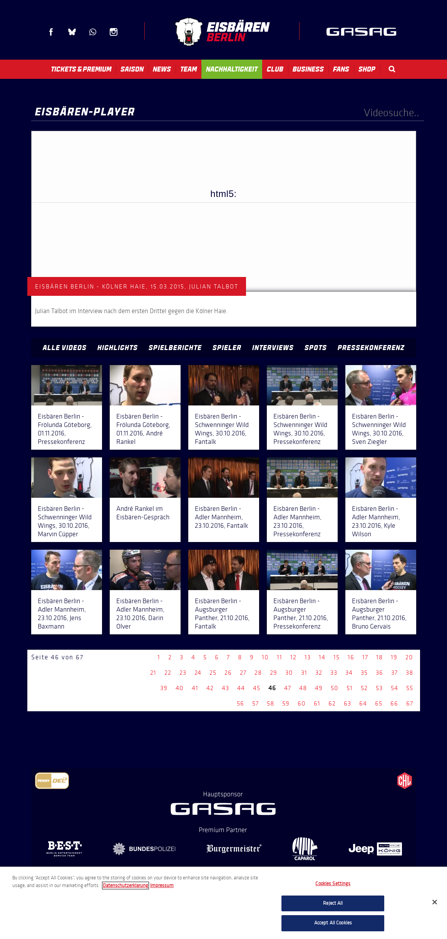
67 (409, 703)
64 (363, 703)
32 (318, 673)
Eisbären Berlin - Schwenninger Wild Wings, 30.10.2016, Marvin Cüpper (65, 521)
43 (225, 688)
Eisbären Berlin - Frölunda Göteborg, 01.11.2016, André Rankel (143, 429)
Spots (316, 348)
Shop (366, 69)
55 (409, 688)
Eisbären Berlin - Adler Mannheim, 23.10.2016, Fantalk (221, 517)
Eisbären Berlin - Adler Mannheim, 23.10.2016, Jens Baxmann (62, 613)
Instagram (113, 32)
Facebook (51, 32)
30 (289, 673)
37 (394, 673)
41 (195, 688)
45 (256, 688)
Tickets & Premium (81, 69)
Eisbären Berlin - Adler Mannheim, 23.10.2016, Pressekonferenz (297, 521)
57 (255, 703)
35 (364, 673)
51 (350, 688)
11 (279, 657)
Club (275, 69)
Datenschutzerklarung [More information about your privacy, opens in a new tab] (125, 885)
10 (265, 657)
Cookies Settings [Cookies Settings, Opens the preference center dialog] (332, 884)
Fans (341, 69)
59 (286, 703)
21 (153, 673)
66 (394, 703)
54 (394, 688)
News (162, 69)
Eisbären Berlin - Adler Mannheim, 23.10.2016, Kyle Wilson (376, 521)
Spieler (227, 348)
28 (258, 673)
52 (364, 688)
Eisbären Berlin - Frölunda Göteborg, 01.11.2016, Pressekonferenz (65, 429)
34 (349, 673)
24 (197, 673)
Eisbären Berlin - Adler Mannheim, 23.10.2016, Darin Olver (140, 613)
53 (379, 688)
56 (240, 703)
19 (394, 657)
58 (270, 703)
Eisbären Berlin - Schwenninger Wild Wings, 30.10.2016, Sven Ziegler (379, 429)
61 (317, 703)
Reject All (333, 903)
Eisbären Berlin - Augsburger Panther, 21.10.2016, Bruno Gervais (379, 613)
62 (332, 703)
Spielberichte (175, 348)
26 (228, 673)
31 (304, 673)
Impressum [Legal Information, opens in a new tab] (162, 885)
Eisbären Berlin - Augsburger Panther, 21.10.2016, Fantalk (222, 613)
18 (379, 657)
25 (212, 673)
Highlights (117, 348)
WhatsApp (93, 32)
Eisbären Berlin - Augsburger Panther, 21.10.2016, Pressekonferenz (300, 613)
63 (347, 703)
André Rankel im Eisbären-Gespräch (142, 512)
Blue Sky (72, 32)
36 (379, 673)
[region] (223, 903)
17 (365, 657)
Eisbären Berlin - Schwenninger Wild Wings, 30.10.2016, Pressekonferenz (300, 429)
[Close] (434, 902)
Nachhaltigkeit (232, 69)
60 (302, 703)
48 (303, 688)
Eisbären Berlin (222, 32)
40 (180, 688)
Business (308, 69)
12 (293, 657)
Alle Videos (65, 348)
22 (167, 673)
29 (273, 673)
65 (378, 703)
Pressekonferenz (371, 348)
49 (319, 688)
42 (210, 688)
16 (351, 657)
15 (336, 657)
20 (409, 657)
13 (308, 657)
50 (334, 688)
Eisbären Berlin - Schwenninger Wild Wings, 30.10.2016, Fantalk (222, 429)
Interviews (273, 348)
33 (333, 673)
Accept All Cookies (333, 923)
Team (188, 69)
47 (287, 688)
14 (322, 657)
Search (392, 69)
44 (241, 688)
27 (243, 673)
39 (163, 688)
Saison (132, 69)
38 (409, 673)
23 (182, 673)
